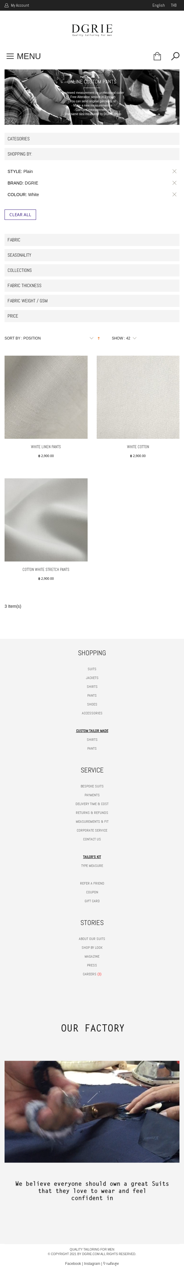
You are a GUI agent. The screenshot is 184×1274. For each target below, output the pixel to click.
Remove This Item (173, 171)
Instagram (92, 1264)
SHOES (92, 704)
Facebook (73, 1264)
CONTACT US (92, 839)
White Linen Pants (46, 446)
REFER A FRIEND (92, 883)
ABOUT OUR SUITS (92, 938)
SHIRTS (92, 686)
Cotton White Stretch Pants (45, 569)
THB (173, 5)
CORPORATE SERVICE (92, 830)
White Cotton (138, 446)
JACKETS (92, 677)
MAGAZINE (92, 956)
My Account (19, 5)
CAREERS (89, 974)
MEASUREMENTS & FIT (92, 821)
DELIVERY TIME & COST (92, 803)
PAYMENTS (92, 795)
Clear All (20, 214)
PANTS (92, 695)
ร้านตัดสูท (111, 1264)
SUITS (92, 669)
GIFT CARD (92, 901)
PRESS (92, 965)
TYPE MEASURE (92, 865)
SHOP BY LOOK (92, 947)
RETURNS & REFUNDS (92, 812)
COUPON (92, 892)
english (158, 5)
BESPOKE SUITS (92, 786)
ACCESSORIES (92, 713)
